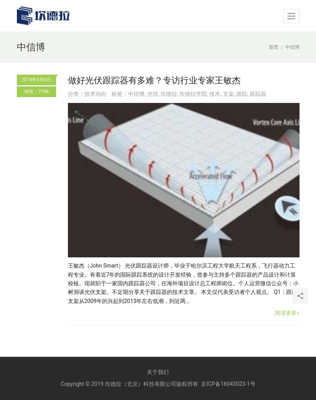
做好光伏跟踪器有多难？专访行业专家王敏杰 (154, 80)
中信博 (136, 94)
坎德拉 (169, 94)
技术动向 (95, 94)
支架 (228, 94)
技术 (214, 94)
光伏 (152, 94)
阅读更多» (287, 313)
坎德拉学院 (193, 94)
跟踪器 (258, 94)
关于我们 (158, 372)
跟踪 (241, 94)
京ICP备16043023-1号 (228, 384)
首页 (273, 47)
